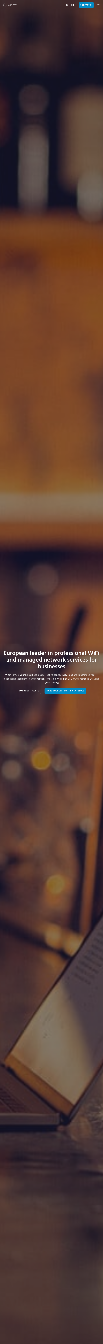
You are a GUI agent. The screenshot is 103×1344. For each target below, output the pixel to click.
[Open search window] (67, 5)
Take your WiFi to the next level (65, 690)
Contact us (86, 5)
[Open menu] (98, 5)
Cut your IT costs (29, 690)
